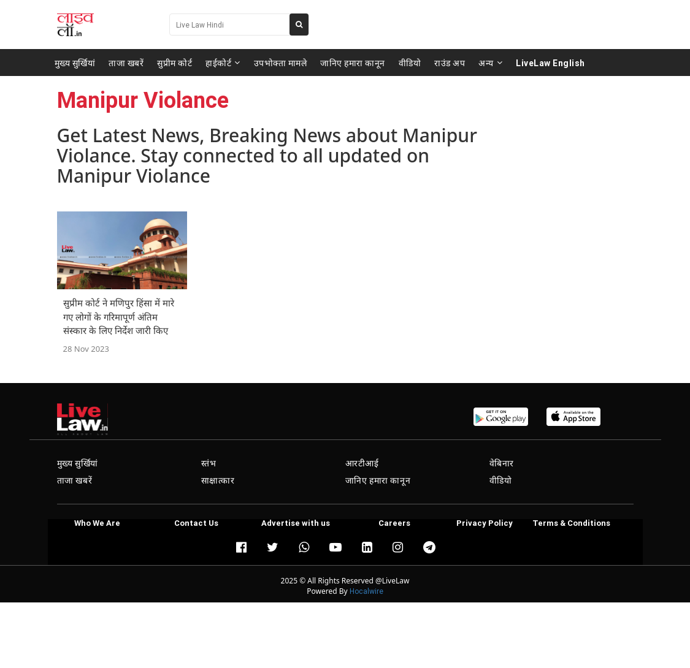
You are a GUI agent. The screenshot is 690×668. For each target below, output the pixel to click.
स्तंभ (209, 463)
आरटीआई (362, 463)
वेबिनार (501, 463)
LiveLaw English (550, 62)
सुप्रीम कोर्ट (174, 62)
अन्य (490, 62)
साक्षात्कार (218, 480)
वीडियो (410, 62)
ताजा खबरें (126, 62)
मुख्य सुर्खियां (75, 62)
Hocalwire (366, 591)
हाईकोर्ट (222, 62)
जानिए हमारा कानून (352, 62)
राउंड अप (449, 62)
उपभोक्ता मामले (280, 62)
